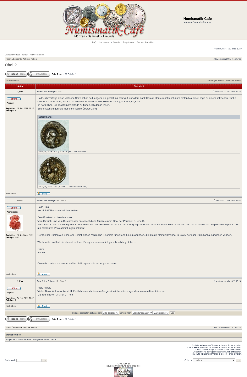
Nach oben (11, 194)
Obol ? (11, 65)
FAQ (94, 42)
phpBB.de (136, 366)
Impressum (105, 42)
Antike (26, 59)
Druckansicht (13, 81)
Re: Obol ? (61, 201)
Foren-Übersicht (13, 59)
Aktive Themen (37, 54)
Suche (140, 42)
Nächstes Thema (233, 81)
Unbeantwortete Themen (16, 54)
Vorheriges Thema (215, 81)
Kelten (34, 59)
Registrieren (128, 42)
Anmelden (149, 42)
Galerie (117, 42)
